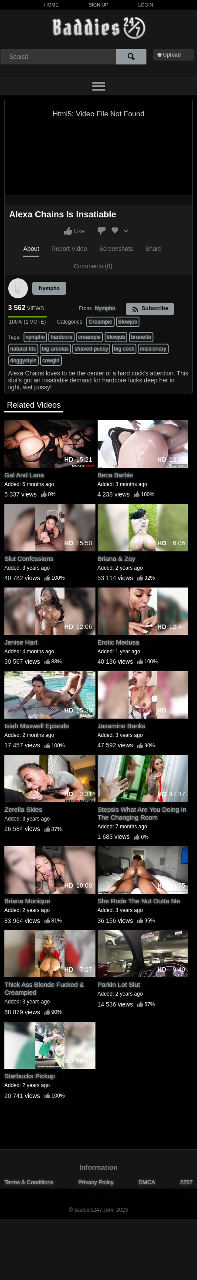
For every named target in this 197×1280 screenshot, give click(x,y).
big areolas (55, 349)
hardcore (61, 337)
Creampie (100, 322)
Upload (172, 55)
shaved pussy (91, 349)
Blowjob (127, 322)
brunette (141, 337)
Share (153, 248)
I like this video (68, 231)
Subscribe (150, 309)
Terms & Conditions (29, 1182)
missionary (153, 349)
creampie (89, 337)
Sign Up (98, 4)
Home (51, 4)
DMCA (147, 1182)
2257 (186, 1182)
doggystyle (23, 361)
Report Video (69, 248)
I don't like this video (101, 231)
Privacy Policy (96, 1182)
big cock (124, 349)
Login (145, 4)
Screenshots (116, 248)
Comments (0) (93, 266)
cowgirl (50, 361)
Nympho (49, 288)
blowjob (116, 337)
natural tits (23, 349)
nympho (35, 337)
